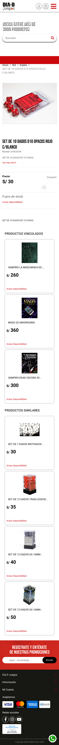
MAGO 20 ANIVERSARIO (21, 322)
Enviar (49, 660)
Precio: (6, 176)
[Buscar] (28, 38)
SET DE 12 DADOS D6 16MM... (25, 554)
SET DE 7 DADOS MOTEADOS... (25, 444)
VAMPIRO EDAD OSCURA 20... (24, 377)
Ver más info (9, 162)
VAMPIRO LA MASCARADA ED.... (26, 267)
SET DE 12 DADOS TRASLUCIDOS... (28, 499)
